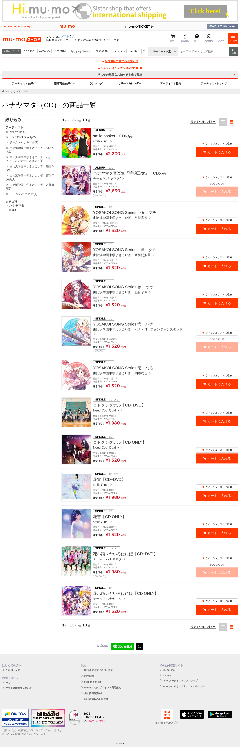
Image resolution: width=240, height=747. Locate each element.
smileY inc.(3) (18, 132)
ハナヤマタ (14, 91)
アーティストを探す (23, 83)
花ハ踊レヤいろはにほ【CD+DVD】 (125, 554)
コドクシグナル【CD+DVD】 (119, 405)
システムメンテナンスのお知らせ (120, 68)
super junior (119, 51)
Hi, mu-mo (169, 670)
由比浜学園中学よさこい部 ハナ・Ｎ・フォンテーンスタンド (138, 329)
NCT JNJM (60, 51)
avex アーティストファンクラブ (180, 680)
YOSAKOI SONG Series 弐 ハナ (123, 324)
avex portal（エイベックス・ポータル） (185, 686)
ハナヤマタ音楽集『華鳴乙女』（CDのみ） (132, 173)
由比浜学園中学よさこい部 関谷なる (120, 373)
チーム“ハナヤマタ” (107, 178)
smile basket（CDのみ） (115, 136)
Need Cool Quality (106, 410)
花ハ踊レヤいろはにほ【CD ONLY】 (125, 593)
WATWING (44, 51)
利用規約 (89, 676)
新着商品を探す (63, 83)
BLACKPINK (102, 51)
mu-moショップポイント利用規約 (102, 687)
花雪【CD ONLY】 (109, 516)
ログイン (105, 40)
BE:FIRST (29, 51)
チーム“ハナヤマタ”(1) (23, 194)
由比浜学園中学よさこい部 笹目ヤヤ (120, 292)
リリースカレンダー (129, 83)
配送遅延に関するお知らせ (120, 61)
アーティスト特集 (170, 83)
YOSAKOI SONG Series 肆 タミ (124, 250)
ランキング (95, 83)
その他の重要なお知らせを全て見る (120, 74)
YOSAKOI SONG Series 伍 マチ (124, 212)
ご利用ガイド (13, 670)
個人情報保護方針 (93, 693)
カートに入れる (219, 152)
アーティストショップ (214, 83)
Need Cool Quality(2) (23, 137)
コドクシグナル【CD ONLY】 (119, 442)
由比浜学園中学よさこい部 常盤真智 (120, 218)
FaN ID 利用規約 (93, 681)
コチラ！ (71, 40)
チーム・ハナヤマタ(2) (24, 142)
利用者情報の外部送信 (96, 699)
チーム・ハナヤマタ (108, 559)
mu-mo (167, 675)
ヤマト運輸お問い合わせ (19, 688)
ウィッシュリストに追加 (217, 143)
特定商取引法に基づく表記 (98, 670)
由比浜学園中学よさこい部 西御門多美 (122, 255)
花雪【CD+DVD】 (109, 479)
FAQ (8, 682)
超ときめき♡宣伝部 (81, 51)
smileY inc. (101, 141)
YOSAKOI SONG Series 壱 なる (123, 368)
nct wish (134, 51)
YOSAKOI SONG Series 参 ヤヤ (123, 287)
